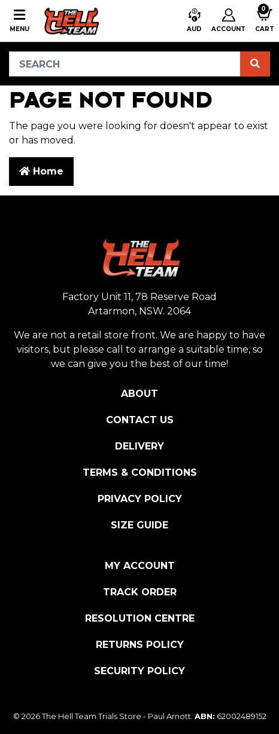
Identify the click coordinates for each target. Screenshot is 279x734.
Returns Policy (140, 644)
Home (41, 171)
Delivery (139, 446)
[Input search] (125, 64)
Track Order (140, 592)
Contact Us (140, 420)
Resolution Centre (140, 618)
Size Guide (139, 525)
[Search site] (255, 64)
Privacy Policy (140, 498)
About (139, 393)
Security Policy (139, 671)
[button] (194, 20)
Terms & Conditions (140, 472)
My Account (140, 565)
